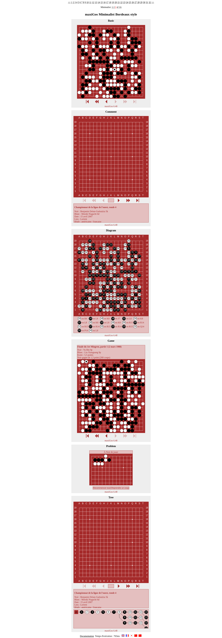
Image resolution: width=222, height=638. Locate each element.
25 (130, 2)
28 (138, 2)
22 (121, 2)
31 (147, 2)
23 (124, 2)
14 (99, 2)
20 (116, 2)
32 (150, 2)
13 (96, 2)
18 (110, 2)
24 (127, 2)
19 (113, 2)
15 (102, 2)
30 (144, 2)
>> (152, 2)
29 (141, 2)
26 (133, 2)
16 (104, 2)
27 (136, 2)
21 (119, 2)
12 (93, 2)
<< (69, 2)
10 (87, 2)
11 (90, 2)
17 (107, 2)
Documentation (87, 636)
